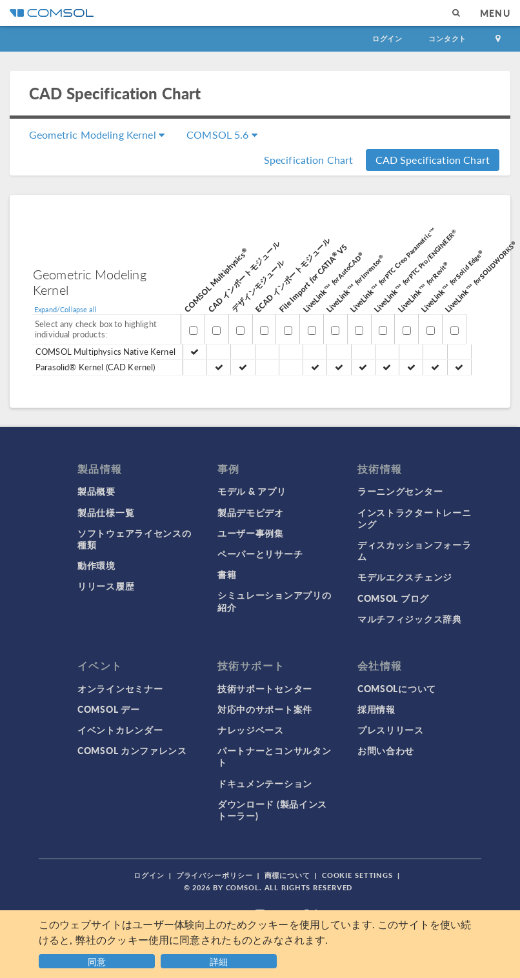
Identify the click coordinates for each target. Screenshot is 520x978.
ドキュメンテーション (264, 783)
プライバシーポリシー (214, 875)
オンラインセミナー (120, 688)
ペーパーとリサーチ (260, 553)
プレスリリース (390, 729)
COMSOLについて (396, 688)
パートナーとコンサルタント (274, 756)
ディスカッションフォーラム (414, 550)
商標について (287, 875)
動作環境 (96, 565)
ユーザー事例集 (250, 532)
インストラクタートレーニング (414, 518)
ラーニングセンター (400, 490)
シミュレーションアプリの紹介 (274, 600)
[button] (220, 959)
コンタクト (447, 38)
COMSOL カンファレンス (132, 750)
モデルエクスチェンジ (404, 576)
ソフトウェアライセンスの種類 (134, 538)
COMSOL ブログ (393, 598)
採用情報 (376, 709)
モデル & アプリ (251, 490)
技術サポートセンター (264, 688)
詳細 (219, 961)
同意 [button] (97, 961)
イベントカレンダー (120, 729)
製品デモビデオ (250, 512)
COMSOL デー (108, 709)
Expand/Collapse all (65, 309)
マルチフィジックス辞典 (409, 618)
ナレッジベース (250, 729)
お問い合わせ (385, 750)
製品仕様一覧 (105, 512)
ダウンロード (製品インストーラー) (272, 809)
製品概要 (96, 490)
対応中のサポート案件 (264, 709)
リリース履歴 (105, 585)
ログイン (387, 38)
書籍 (226, 574)
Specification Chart (309, 159)
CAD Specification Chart (432, 159)
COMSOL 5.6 (221, 134)
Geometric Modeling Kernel (97, 134)
